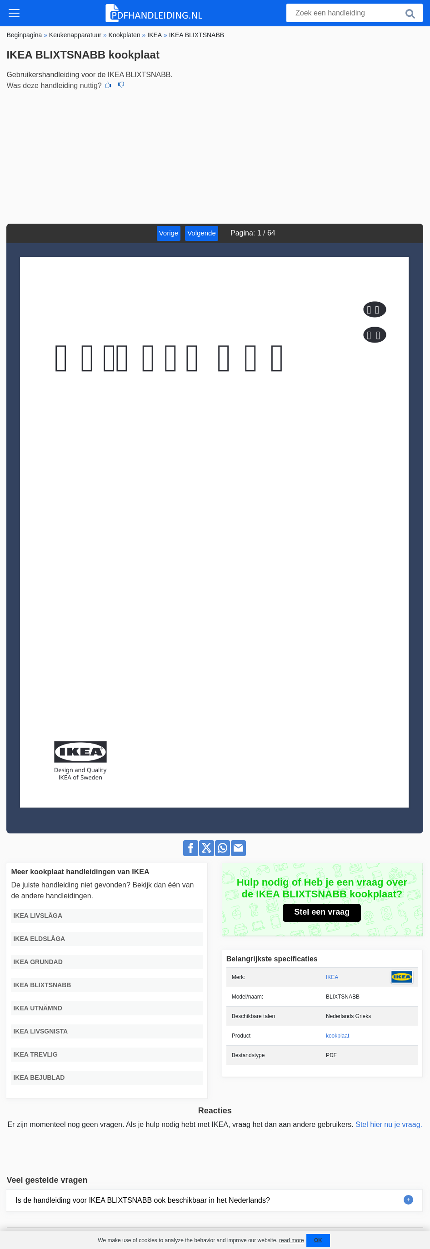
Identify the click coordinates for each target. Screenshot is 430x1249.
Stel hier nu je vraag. (388, 1124)
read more (291, 1240)
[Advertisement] (214, 155)
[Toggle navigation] (14, 13)
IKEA (332, 977)
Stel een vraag (322, 911)
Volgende (201, 233)
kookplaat (337, 1036)
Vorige (169, 233)
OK (318, 1240)
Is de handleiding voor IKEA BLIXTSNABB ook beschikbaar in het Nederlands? (142, 1200)
